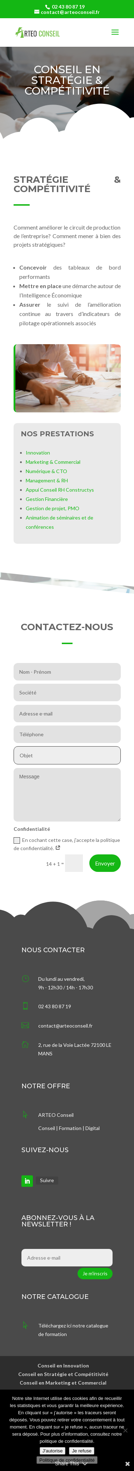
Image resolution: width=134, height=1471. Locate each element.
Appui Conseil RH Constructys (60, 490)
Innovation (38, 453)
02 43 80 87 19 (68, 7)
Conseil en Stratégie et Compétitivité (63, 1374)
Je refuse (81, 1451)
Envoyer (105, 863)
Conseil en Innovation (63, 1365)
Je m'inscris (95, 1273)
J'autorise (53, 1451)
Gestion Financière (47, 499)
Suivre (47, 1180)
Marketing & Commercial (53, 462)
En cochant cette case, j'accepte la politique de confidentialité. (67, 844)
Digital (92, 1128)
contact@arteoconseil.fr (65, 1026)
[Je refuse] (125, 1430)
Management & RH (47, 480)
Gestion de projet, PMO (52, 508)
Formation (70, 1128)
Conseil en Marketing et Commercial (63, 1383)
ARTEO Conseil (56, 1115)
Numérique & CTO (46, 471)
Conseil (46, 1128)
